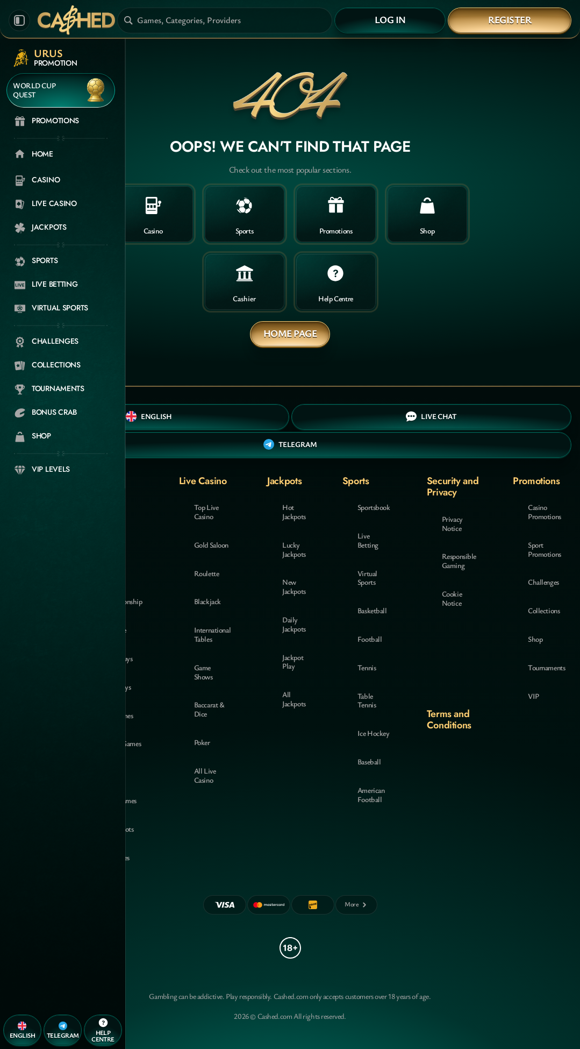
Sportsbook (373, 507)
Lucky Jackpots (294, 549)
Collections (544, 610)
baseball (369, 761)
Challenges (543, 582)
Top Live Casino (206, 511)
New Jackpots (294, 586)
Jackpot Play (292, 661)
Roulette (206, 573)
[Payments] (356, 905)
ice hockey (373, 733)
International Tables (212, 634)
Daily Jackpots (294, 624)
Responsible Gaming (459, 560)
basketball (372, 610)
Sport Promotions (544, 549)
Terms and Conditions (449, 719)
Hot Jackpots (294, 511)
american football (371, 794)
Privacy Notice (452, 523)
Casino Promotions (544, 511)
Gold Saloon (211, 545)
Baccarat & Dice (209, 709)
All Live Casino (205, 775)
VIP (533, 696)
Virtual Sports (367, 577)
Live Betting (367, 540)
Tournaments (546, 667)
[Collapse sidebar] (19, 20)
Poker (202, 742)
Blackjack (207, 601)
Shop (535, 639)
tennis (366, 667)
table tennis (366, 700)
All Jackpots (294, 698)
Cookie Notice (452, 598)
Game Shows (203, 672)
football (369, 639)
